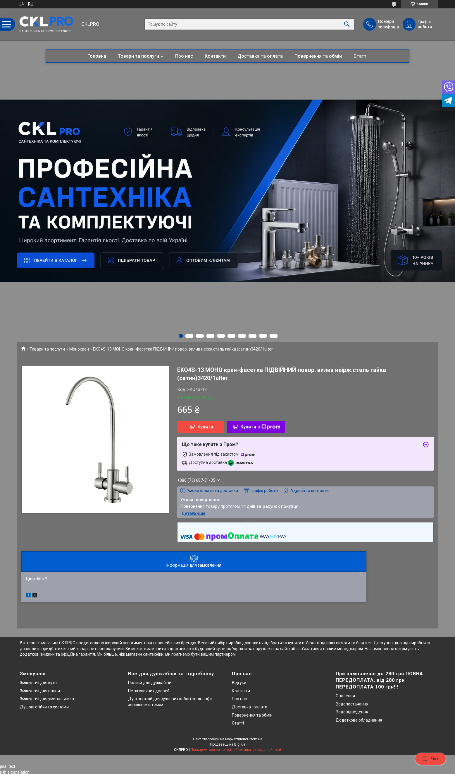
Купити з (260, 427)
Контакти (215, 56)
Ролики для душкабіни (149, 682)
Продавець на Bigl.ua (227, 744)
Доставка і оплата (249, 707)
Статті (361, 56)
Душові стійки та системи (44, 707)
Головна (96, 56)
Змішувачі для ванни (40, 690)
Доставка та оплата (260, 56)
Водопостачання (352, 704)
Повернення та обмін (318, 56)
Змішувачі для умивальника (47, 698)
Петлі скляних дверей (149, 690)
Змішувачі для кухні (39, 682)
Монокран (79, 349)
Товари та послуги (138, 56)
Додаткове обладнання (359, 720)
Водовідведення (352, 712)
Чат (430, 758)
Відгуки (239, 682)
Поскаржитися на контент (212, 750)
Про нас (184, 56)
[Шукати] (347, 24)
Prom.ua (255, 739)
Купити (205, 427)
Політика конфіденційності (258, 750)
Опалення (345, 695)
